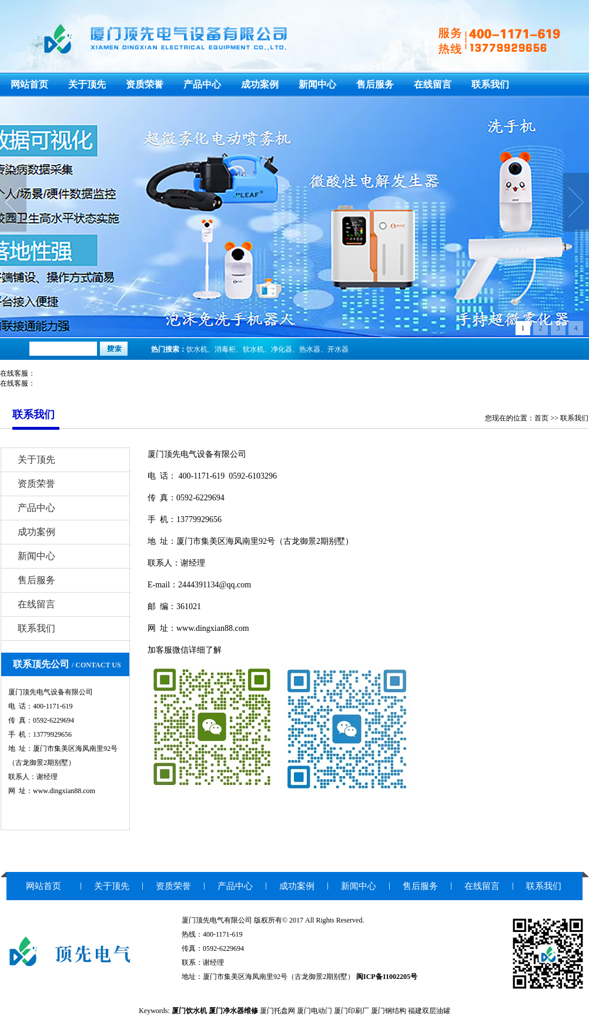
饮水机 (197, 349)
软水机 (253, 349)
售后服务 (375, 84)
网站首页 (29, 84)
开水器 (338, 349)
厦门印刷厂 (351, 1011)
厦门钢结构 (388, 1011)
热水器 (309, 349)
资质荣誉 (144, 84)
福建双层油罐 (429, 1011)
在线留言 (432, 84)
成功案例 (260, 84)
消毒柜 (225, 349)
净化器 (281, 349)
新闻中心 (317, 84)
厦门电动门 (314, 1011)
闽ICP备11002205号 (386, 976)
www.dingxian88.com (212, 628)
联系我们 (490, 84)
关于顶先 (87, 84)
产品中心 (202, 84)
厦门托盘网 (277, 1011)
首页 (541, 418)
